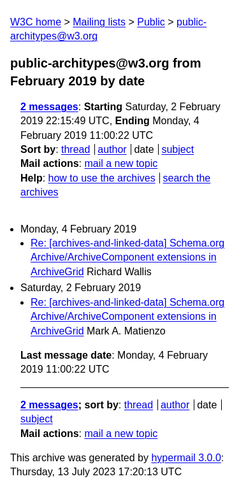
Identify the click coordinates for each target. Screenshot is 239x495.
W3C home (35, 22)
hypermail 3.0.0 (186, 457)
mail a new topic (120, 163)
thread (75, 149)
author (112, 149)
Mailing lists (99, 22)
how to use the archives (102, 178)
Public (151, 22)
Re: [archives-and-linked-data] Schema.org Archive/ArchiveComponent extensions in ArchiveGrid (127, 257)
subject (177, 149)
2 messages (49, 106)
